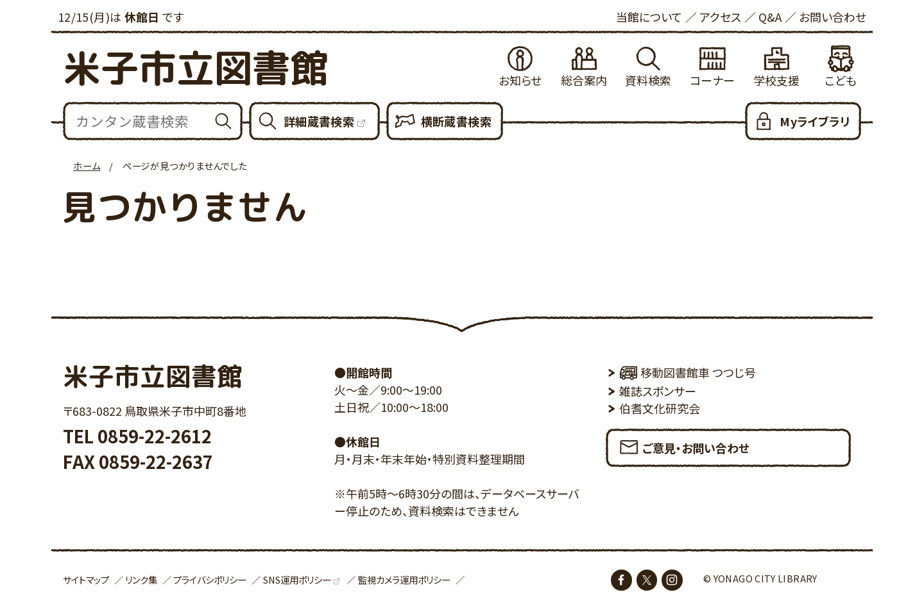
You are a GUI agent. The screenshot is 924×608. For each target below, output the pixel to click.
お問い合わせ (832, 16)
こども (841, 80)
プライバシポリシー (209, 579)
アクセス (720, 16)
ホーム (86, 165)
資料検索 (648, 80)
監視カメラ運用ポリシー (404, 579)
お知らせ (520, 80)
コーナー (712, 80)
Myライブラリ (815, 121)
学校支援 (776, 80)
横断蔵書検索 (456, 121)
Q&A (770, 16)
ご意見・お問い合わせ (684, 443)
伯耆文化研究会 (659, 408)
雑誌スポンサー (657, 390)
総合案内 (584, 80)
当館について (649, 16)
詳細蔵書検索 (319, 121)
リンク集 (141, 579)
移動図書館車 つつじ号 (688, 372)
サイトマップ (86, 579)
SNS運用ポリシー (297, 579)
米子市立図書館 (195, 67)
